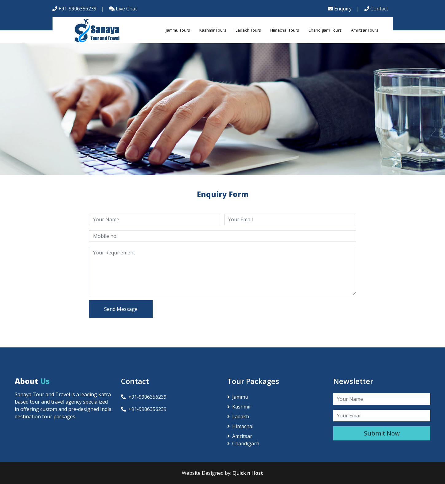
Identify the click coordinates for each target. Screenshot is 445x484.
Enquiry (340, 8)
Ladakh (238, 416)
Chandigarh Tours (325, 30)
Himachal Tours (284, 30)
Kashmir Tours (212, 30)
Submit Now (382, 433)
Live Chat (123, 8)
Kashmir (239, 406)
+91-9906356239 (74, 8)
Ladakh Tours (248, 30)
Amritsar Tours (364, 30)
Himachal (240, 426)
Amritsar (239, 436)
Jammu (237, 396)
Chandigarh (243, 443)
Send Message (121, 309)
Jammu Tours (178, 30)
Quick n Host (247, 473)
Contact (376, 8)
